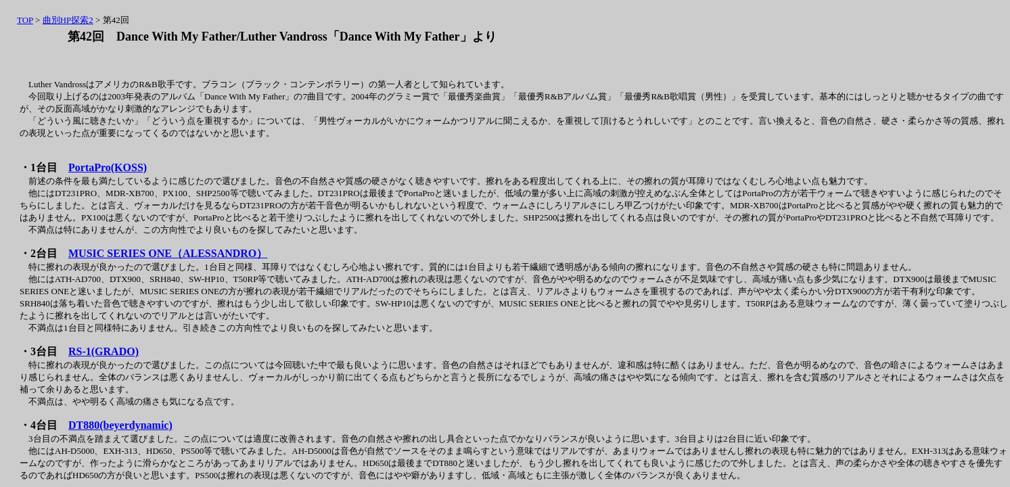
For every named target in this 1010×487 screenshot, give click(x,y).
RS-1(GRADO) (103, 351)
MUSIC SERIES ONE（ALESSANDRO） (167, 253)
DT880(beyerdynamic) (120, 425)
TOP (25, 20)
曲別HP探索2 (68, 20)
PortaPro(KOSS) (107, 167)
